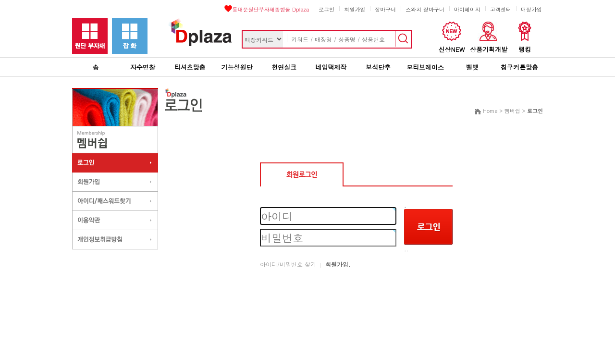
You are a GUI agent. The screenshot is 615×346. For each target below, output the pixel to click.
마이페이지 (467, 9)
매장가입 (531, 9)
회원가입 (354, 9)
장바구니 (385, 9)
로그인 (326, 9)
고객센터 (500, 9)
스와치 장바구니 (425, 9)
